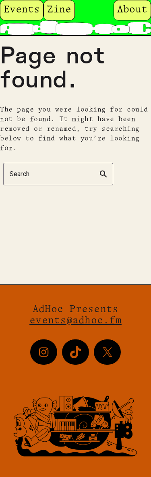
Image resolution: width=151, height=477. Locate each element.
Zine (59, 9)
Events (22, 9)
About (132, 9)
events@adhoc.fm (75, 320)
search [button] (103, 174)
